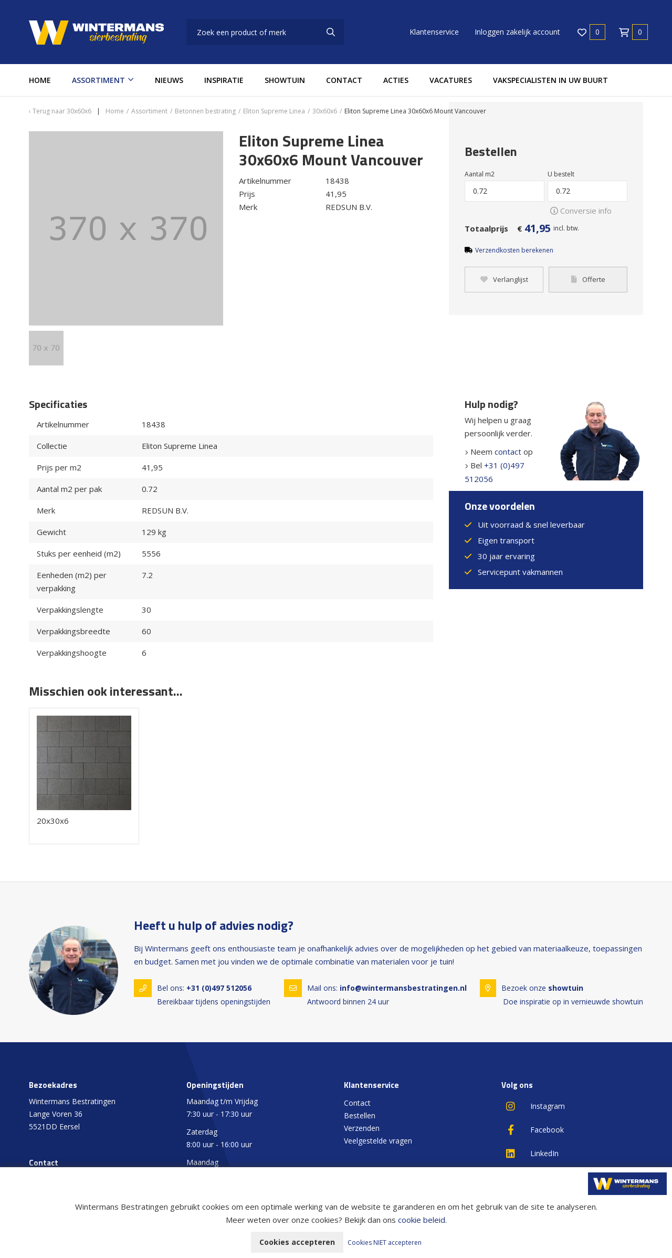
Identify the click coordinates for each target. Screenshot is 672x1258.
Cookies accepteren (297, 1242)
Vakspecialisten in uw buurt (550, 80)
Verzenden (362, 1128)
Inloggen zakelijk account (517, 32)
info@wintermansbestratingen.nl (403, 988)
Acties (395, 80)
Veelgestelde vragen (378, 1141)
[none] (330, 32)
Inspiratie (224, 80)
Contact (344, 80)
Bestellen (359, 1115)
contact (508, 451)
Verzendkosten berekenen (514, 250)
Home (40, 80)
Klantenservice (434, 32)
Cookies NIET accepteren (385, 1242)
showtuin (565, 988)
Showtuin (285, 80)
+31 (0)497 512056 (218, 988)
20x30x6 (53, 820)
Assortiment (98, 80)
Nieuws (169, 80)
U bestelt (561, 174)
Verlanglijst (504, 280)
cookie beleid (421, 1219)
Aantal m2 (480, 174)
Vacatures (450, 80)
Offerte (588, 280)
